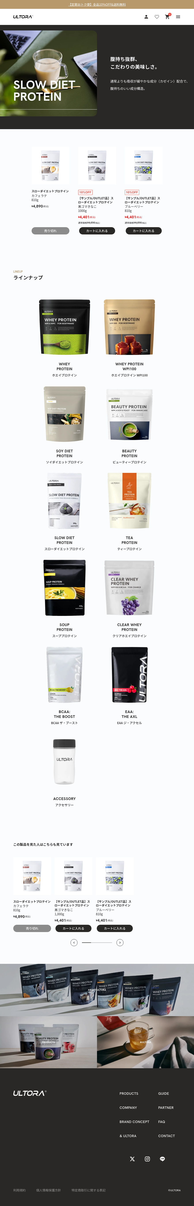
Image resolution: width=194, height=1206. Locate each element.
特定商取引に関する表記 (89, 1190)
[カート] (167, 16)
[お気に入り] (157, 16)
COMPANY (128, 1107)
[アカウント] (146, 16)
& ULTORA (128, 1136)
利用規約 (19, 1190)
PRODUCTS (129, 1093)
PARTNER (166, 1107)
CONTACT (166, 1136)
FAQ (161, 1121)
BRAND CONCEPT (134, 1121)
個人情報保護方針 (48, 1190)
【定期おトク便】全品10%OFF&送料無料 (97, 4)
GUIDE (163, 1093)
